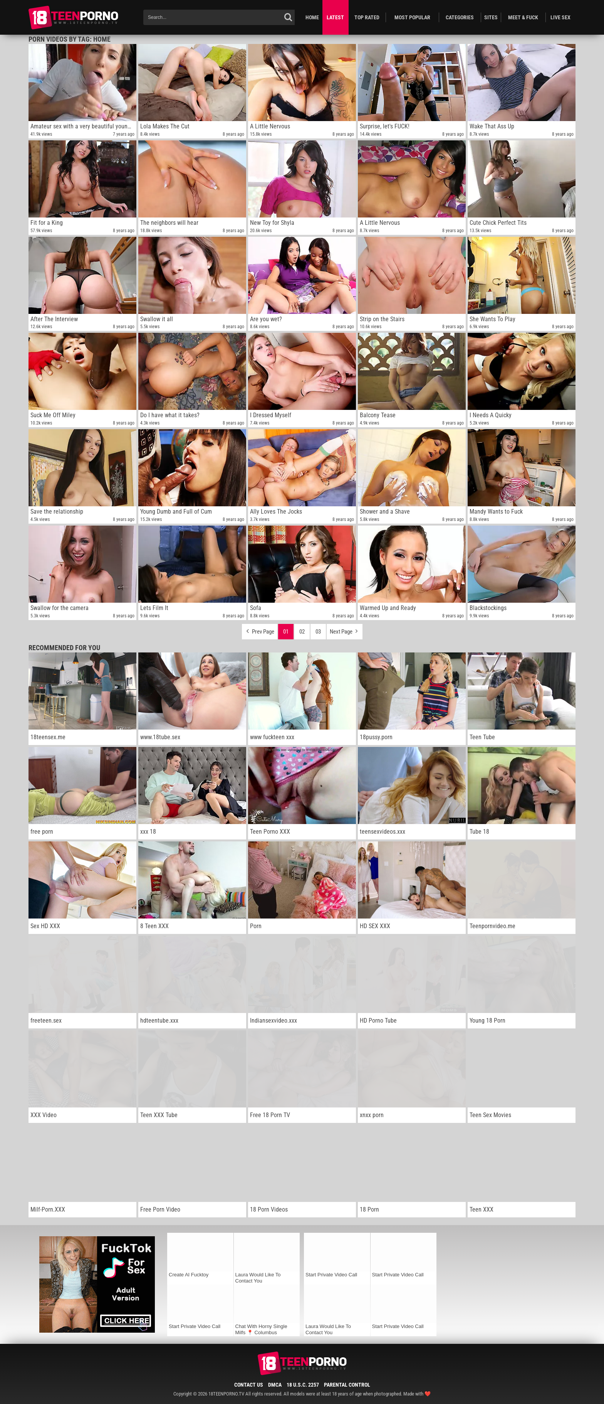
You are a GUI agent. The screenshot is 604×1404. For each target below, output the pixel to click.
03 (318, 631)
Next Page (344, 629)
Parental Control (347, 1384)
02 (302, 631)
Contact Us (248, 1384)
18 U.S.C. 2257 (303, 1384)
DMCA (275, 1384)
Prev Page (259, 629)
